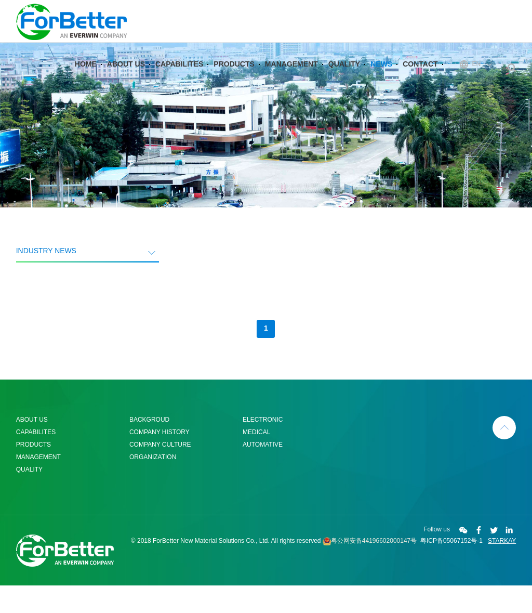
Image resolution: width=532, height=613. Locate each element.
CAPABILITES (179, 75)
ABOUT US (126, 75)
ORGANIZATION (152, 484)
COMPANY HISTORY (159, 459)
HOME (86, 75)
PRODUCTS (234, 75)
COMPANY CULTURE (160, 472)
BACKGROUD (149, 447)
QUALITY (344, 75)
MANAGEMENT (291, 75)
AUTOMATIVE (263, 472)
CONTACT (420, 75)
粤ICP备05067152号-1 (451, 568)
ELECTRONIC (263, 447)
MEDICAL (256, 459)
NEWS (381, 75)
